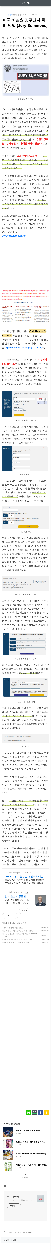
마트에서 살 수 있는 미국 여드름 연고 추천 (17, 939)
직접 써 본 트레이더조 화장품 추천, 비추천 (17, 931)
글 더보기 (25, 1177)
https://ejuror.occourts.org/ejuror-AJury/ (24, 347)
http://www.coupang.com (15, 872)
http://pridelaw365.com (14, 892)
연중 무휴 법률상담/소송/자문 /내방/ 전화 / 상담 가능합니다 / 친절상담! (17, 902)
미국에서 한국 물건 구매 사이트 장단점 (16, 942)
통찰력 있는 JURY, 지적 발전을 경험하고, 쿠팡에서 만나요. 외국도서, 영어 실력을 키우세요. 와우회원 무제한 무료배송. (25, 882)
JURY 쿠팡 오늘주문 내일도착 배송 (24, 876)
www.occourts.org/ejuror (14, 235)
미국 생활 (7, 15)
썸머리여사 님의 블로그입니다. (20, 1200)
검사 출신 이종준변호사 (16, 896)
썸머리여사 (18, 15)
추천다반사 (25, 3)
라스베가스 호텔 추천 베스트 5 (13, 928)
